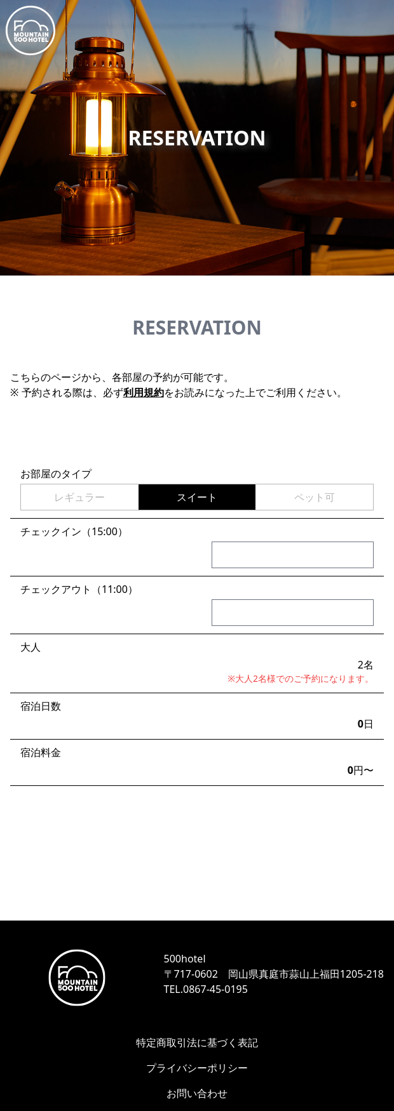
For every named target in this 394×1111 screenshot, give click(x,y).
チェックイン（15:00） (74, 531)
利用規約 (143, 392)
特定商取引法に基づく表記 (197, 1042)
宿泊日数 (40, 706)
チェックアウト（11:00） (79, 589)
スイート (197, 497)
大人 (30, 647)
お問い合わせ (197, 1093)
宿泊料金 (40, 752)
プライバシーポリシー (197, 1068)
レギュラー (79, 497)
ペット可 (314, 497)
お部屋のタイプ (56, 474)
